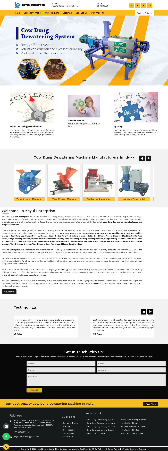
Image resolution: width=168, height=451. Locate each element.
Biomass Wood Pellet (115, 233)
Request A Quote (144, 13)
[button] (17, 50)
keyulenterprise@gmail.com (63, 6)
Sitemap (67, 12)
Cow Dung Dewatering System (100, 408)
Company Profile (33, 12)
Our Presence (68, 442)
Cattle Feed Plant (129, 411)
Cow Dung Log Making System (100, 418)
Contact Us (81, 12)
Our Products (52, 12)
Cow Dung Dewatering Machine (100, 411)
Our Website (97, 12)
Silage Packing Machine (132, 422)
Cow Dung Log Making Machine (100, 415)
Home (16, 12)
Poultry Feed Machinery (79, 233)
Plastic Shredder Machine (133, 415)
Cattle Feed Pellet (130, 418)
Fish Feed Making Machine (150, 233)
